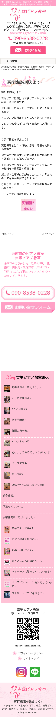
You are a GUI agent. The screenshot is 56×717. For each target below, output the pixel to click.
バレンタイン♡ (21, 441)
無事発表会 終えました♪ (26, 387)
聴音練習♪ (8, 495)
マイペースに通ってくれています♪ (31, 571)
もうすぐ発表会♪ (21, 398)
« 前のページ (7, 234)
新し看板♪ (17, 474)
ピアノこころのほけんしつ (27, 560)
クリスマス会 (19, 463)
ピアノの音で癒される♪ (25, 539)
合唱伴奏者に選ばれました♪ (18, 517)
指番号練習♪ (19, 419)
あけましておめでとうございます (31, 452)
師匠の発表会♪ (20, 430)
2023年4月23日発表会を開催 (28, 484)
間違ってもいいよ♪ (13, 506)
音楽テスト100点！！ (24, 528)
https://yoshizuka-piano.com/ (28, 646)
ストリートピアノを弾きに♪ (27, 593)
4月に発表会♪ (19, 409)
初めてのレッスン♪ (22, 549)
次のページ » (48, 234)
